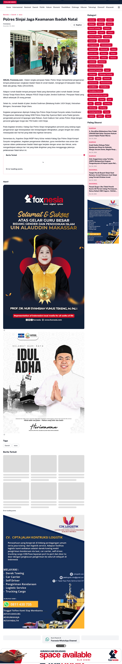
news (15, 445)
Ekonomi (56, 7)
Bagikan (77, 25)
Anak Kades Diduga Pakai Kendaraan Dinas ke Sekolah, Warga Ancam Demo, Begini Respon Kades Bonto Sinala (103, 147)
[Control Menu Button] (119, 7)
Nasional (27, 7)
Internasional (17, 7)
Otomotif (101, 7)
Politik (42, 7)
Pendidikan (66, 7)
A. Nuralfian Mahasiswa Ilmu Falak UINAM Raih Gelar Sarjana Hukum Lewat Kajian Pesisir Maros (103, 133)
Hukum (49, 7)
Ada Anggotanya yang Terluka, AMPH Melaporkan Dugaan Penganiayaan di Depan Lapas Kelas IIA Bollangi (103, 161)
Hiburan (84, 7)
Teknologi (92, 7)
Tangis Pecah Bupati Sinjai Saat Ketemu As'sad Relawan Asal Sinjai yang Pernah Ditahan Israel (103, 175)
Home (8, 7)
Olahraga (75, 7)
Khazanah (110, 7)
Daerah (35, 7)
